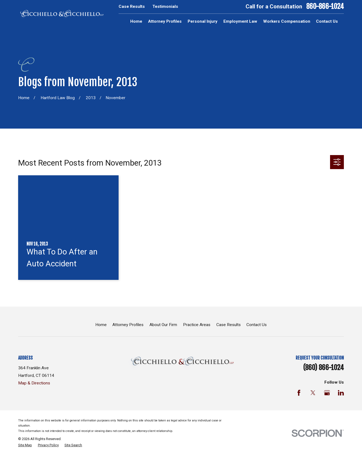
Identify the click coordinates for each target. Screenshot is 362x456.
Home (101, 324)
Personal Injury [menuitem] (202, 21)
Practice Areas (196, 324)
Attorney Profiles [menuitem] (165, 21)
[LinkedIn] (341, 393)
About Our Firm (163, 324)
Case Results (132, 6)
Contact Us (256, 324)
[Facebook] (299, 393)
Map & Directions (34, 383)
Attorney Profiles (128, 324)
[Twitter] (313, 393)
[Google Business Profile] (327, 393)
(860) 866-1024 (323, 367)
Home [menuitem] (136, 21)
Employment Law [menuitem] (240, 21)
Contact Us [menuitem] (327, 21)
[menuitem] (25, 445)
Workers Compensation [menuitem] (286, 21)
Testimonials (165, 6)
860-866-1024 (325, 6)
